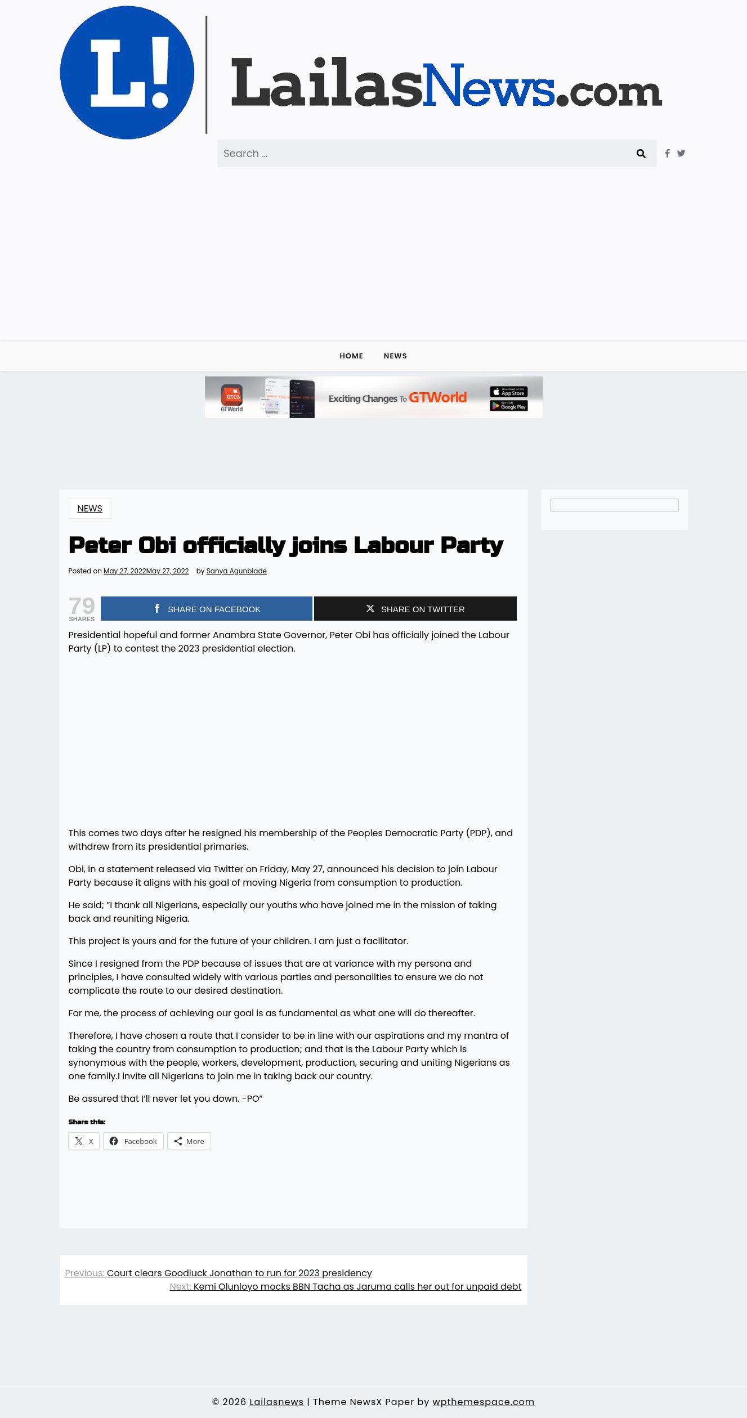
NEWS (396, 356)
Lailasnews (276, 1401)
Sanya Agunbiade (237, 571)
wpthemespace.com (484, 1401)
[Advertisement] (374, 251)
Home (351, 356)
